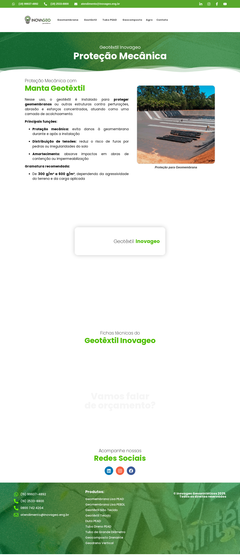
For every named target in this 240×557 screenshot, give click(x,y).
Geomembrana (67, 20)
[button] (68, 20)
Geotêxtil (90, 20)
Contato (162, 20)
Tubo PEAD (109, 20)
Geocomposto (132, 20)
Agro (149, 20)
